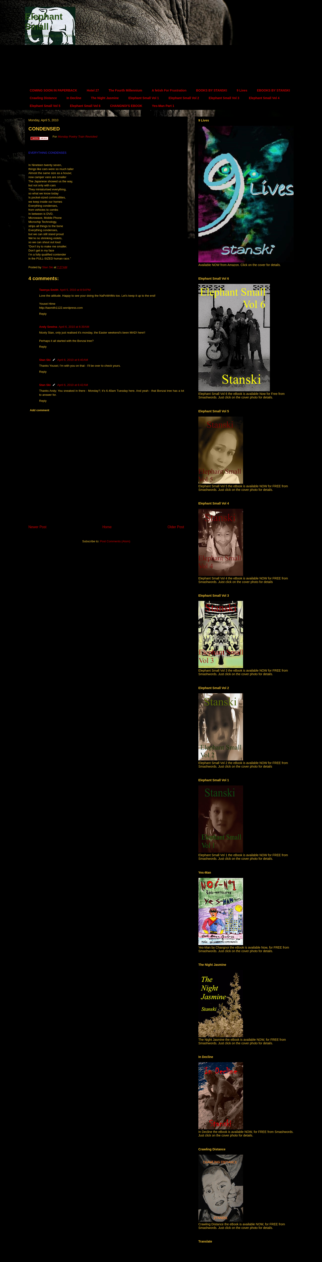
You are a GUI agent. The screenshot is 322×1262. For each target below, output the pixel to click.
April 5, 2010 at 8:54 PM (75, 290)
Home (107, 527)
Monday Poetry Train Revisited (77, 136)
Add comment (39, 410)
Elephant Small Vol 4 (264, 98)
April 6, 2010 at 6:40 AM (72, 360)
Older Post (175, 527)
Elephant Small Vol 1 (143, 98)
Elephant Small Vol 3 (224, 98)
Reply (43, 313)
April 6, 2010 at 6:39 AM (74, 326)
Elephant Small (44, 22)
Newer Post (37, 527)
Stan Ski (45, 360)
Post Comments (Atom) (115, 541)
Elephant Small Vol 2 (184, 98)
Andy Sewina (48, 326)
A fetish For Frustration (169, 90)
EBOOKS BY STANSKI (273, 90)
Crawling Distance (43, 98)
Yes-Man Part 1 (163, 106)
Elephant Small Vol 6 (85, 106)
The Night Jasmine (105, 98)
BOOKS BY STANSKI (211, 90)
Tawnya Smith (48, 290)
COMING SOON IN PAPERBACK (53, 90)
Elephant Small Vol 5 (45, 106)
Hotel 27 (93, 90)
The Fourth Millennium (125, 90)
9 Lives (242, 90)
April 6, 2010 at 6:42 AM (72, 385)
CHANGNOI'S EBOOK (126, 106)
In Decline (73, 98)
